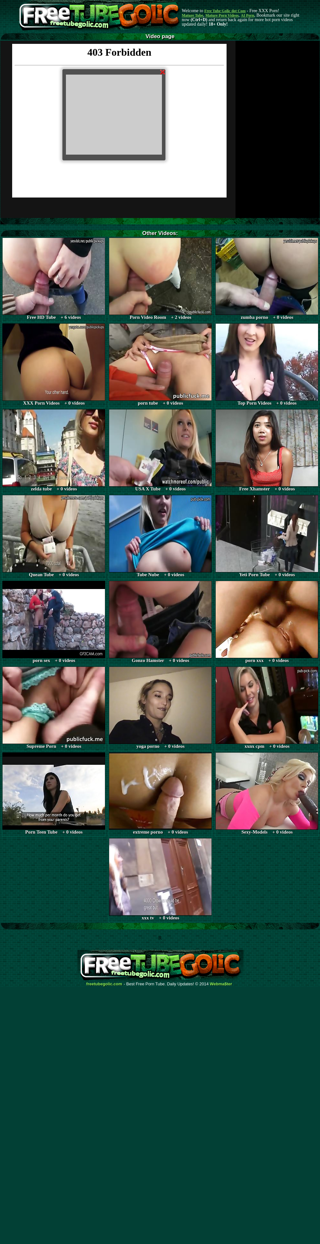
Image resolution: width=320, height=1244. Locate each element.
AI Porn (247, 15)
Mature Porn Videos (222, 15)
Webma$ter (221, 984)
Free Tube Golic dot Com (224, 11)
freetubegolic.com (104, 984)
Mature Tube (192, 15)
